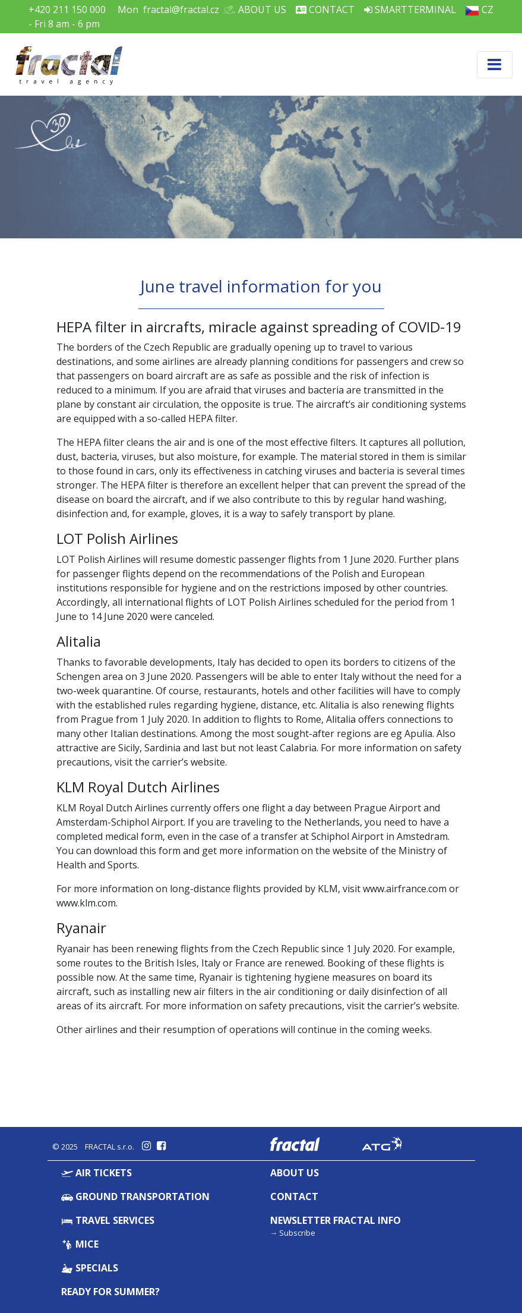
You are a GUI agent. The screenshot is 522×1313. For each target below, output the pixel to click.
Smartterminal (410, 9)
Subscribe (297, 1232)
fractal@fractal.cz (181, 9)
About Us (257, 9)
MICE (80, 1244)
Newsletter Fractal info (335, 1220)
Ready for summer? (110, 1291)
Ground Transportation (135, 1196)
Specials (90, 1267)
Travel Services (108, 1220)
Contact (325, 9)
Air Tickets (96, 1172)
